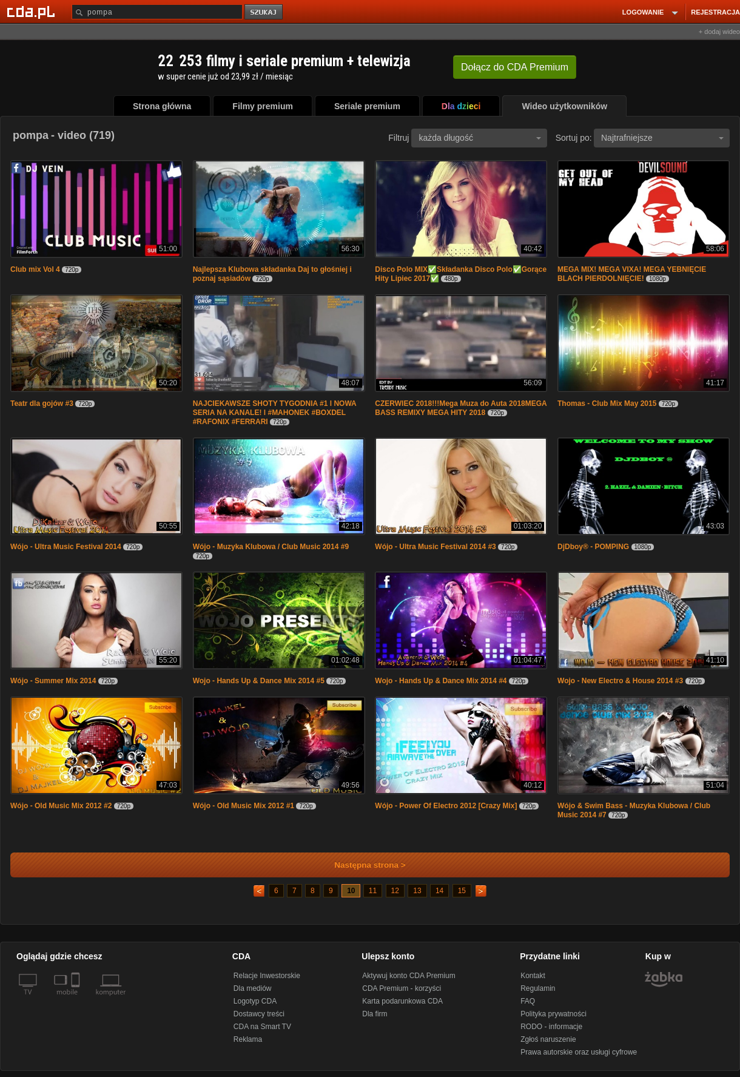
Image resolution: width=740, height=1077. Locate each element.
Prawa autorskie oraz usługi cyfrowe (578, 1052)
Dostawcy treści (259, 1014)
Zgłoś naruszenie (548, 1039)
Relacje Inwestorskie (267, 975)
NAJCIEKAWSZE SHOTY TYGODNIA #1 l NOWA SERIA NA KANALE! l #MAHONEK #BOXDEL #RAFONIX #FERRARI (275, 412)
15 (462, 890)
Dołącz (514, 67)
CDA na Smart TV (262, 1026)
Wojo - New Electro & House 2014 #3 (621, 681)
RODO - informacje (551, 1026)
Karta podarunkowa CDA (402, 1001)
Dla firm (374, 1014)
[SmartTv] (77, 999)
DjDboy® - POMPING (593, 546)
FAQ (527, 1001)
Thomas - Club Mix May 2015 (606, 403)
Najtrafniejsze (662, 138)
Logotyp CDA (255, 1001)
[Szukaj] (157, 11)
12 (395, 890)
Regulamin (537, 988)
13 (417, 890)
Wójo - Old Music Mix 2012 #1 (245, 806)
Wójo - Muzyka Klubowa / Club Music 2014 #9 (271, 546)
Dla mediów (253, 988)
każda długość (480, 138)
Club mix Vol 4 (35, 269)
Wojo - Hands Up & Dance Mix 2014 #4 (442, 681)
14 (439, 890)
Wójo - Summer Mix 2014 (54, 681)
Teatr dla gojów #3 (41, 403)
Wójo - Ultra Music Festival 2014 (66, 546)
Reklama (248, 1039)
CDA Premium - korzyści (401, 988)
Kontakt (532, 975)
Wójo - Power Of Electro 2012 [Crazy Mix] (446, 806)
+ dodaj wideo (719, 31)
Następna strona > (361, 864)
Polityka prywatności (553, 1014)
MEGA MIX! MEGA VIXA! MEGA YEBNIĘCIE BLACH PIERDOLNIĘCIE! (631, 274)
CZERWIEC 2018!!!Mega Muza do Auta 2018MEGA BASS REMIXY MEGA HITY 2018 (461, 408)
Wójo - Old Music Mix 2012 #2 (62, 806)
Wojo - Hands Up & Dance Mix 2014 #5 (260, 681)
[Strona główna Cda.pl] (33, 11)
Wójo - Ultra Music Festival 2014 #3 (436, 546)
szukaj (264, 12)
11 (373, 890)
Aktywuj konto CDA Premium (408, 975)
